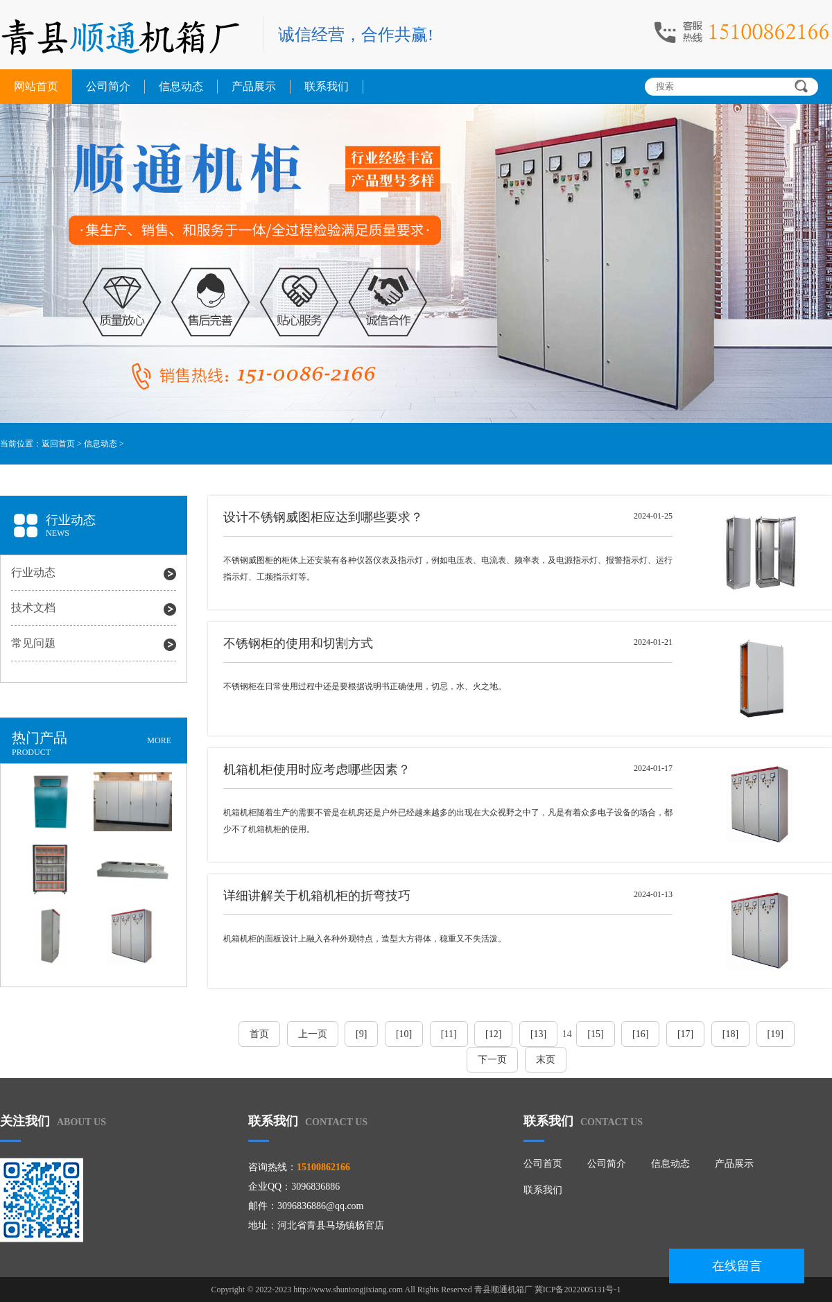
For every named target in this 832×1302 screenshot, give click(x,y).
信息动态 (181, 86)
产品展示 (254, 86)
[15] (595, 1034)
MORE (159, 740)
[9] (361, 1034)
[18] (730, 1034)
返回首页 (58, 444)
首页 (259, 1034)
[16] (640, 1034)
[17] (685, 1034)
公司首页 (542, 1163)
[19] (775, 1034)
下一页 (492, 1059)
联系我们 (326, 86)
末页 (545, 1059)
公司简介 (108, 86)
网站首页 (36, 86)
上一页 (312, 1034)
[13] (538, 1034)
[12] (493, 1034)
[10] (404, 1034)
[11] (449, 1034)
